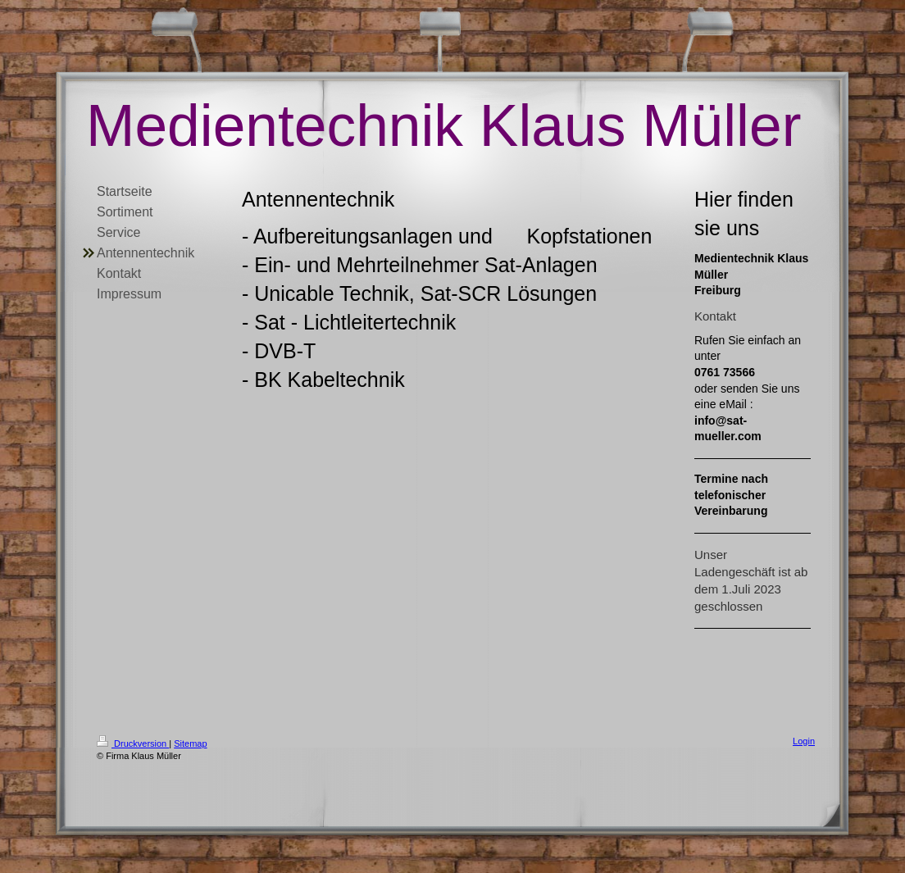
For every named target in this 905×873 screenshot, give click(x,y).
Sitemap (190, 743)
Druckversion (133, 743)
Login (804, 741)
